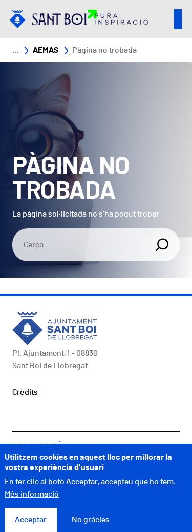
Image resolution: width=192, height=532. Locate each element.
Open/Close (178, 19)
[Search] (79, 244)
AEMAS (45, 50)
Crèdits (25, 392)
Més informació (32, 499)
